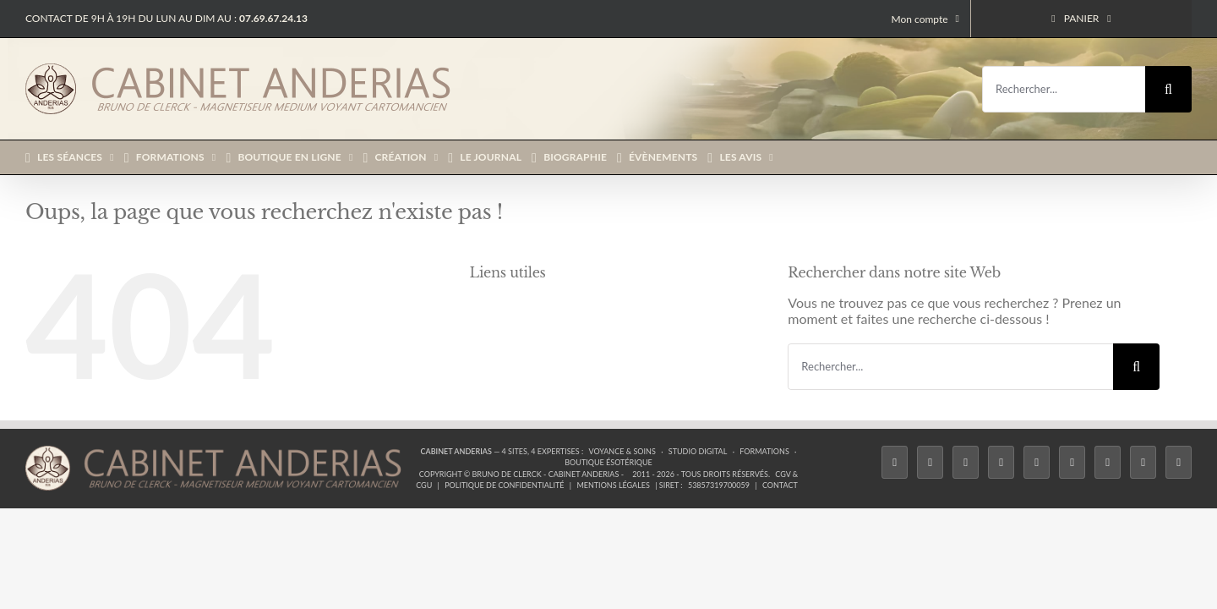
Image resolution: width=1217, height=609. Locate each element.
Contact (780, 485)
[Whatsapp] (1143, 462)
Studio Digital (698, 451)
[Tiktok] (1001, 462)
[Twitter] (930, 462)
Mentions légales (613, 485)
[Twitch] (1036, 462)
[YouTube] (1072, 462)
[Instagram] (965, 462)
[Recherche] (1168, 89)
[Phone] (1178, 462)
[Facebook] (894, 462)
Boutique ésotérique (608, 462)
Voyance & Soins (622, 451)
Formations (764, 451)
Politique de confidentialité (504, 485)
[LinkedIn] (1107, 462)
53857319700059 (719, 485)
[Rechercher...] (1063, 89)
